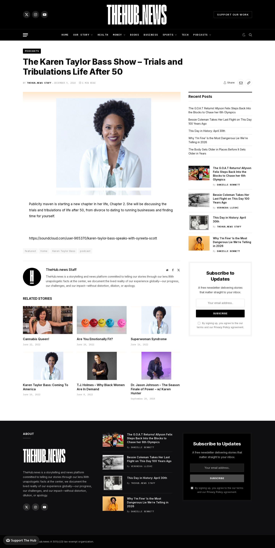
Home (65, 34)
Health (103, 34)
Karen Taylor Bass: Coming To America (45, 387)
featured (30, 250)
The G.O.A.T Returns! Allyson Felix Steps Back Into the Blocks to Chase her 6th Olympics (232, 173)
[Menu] (25, 35)
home (44, 250)
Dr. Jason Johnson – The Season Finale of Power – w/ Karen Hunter (155, 389)
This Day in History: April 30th (206, 130)
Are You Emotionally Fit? (95, 339)
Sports (168, 34)
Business (151, 34)
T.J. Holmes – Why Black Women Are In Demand (101, 387)
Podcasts (200, 34)
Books (134, 34)
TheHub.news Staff (39, 83)
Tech (185, 34)
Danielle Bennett (228, 184)
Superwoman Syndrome (149, 339)
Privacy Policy (222, 327)
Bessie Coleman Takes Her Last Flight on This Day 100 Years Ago (231, 198)
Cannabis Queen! (36, 339)
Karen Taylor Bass (63, 250)
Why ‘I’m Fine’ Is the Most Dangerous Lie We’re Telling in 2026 (232, 242)
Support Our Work (233, 14)
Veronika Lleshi (228, 207)
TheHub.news (41, 541)
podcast (85, 250)
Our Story (81, 34)
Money (117, 34)
